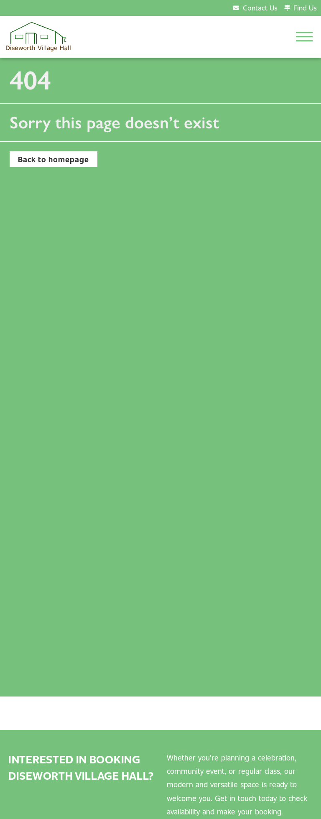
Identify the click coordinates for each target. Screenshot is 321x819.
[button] (304, 36)
